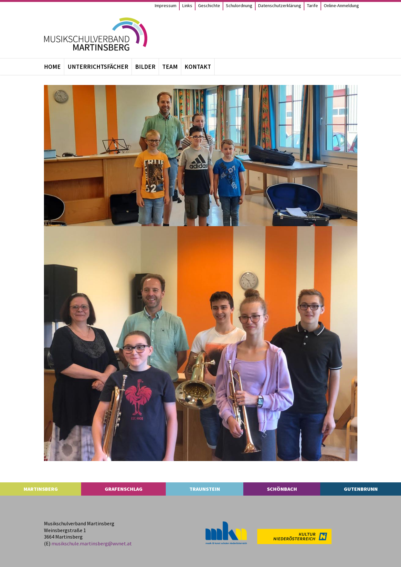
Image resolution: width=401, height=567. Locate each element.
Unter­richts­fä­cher (98, 66)
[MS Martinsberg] (95, 34)
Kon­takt (198, 66)
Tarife (312, 5)
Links (187, 5)
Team (170, 66)
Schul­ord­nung (239, 5)
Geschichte (209, 5)
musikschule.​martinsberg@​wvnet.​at (91, 543)
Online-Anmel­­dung (341, 5)
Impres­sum (165, 5)
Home (52, 66)
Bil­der (145, 66)
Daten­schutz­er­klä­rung (279, 5)
